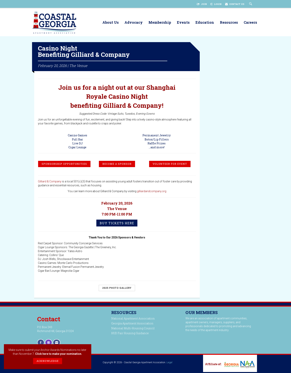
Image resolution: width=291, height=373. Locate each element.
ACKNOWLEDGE (48, 360)
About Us (110, 23)
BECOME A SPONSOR (117, 165)
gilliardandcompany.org (151, 192)
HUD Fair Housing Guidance (130, 334)
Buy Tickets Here (117, 224)
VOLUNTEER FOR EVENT (170, 165)
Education (204, 23)
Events (183, 23)
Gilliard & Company (49, 182)
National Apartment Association (133, 319)
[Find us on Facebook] (40, 343)
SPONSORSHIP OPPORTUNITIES (64, 165)
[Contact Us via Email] (56, 343)
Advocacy (133, 23)
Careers (250, 23)
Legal (169, 363)
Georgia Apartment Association (132, 324)
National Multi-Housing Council (133, 329)
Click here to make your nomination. (58, 353)
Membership (160, 23)
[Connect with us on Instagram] (48, 343)
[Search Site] (251, 4)
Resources (229, 23)
